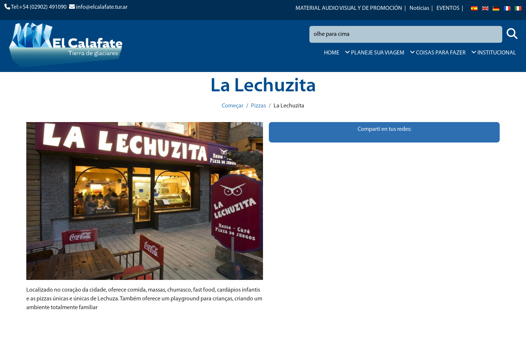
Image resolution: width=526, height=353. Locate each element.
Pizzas (258, 106)
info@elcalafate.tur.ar (101, 7)
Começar (232, 106)
